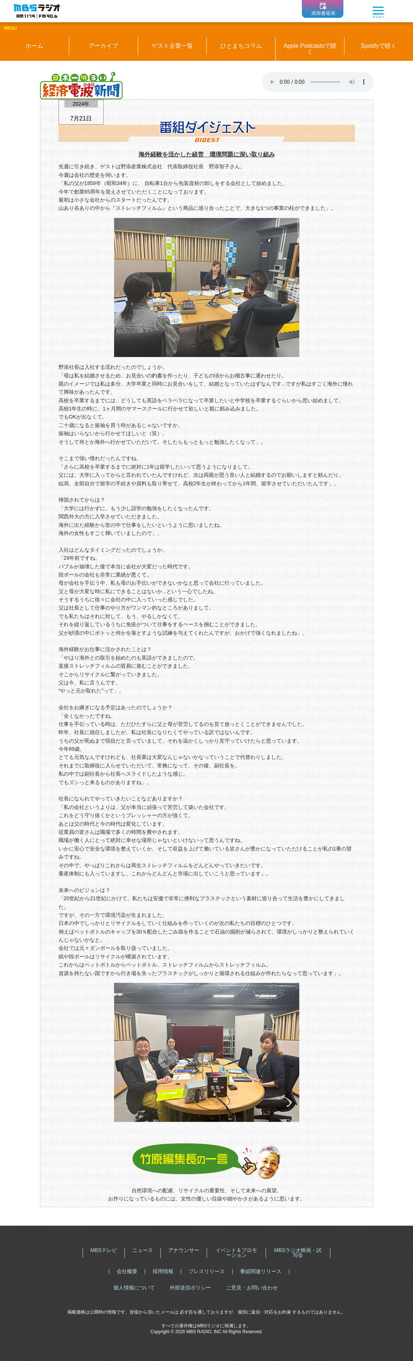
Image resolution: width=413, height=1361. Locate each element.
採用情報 (163, 1271)
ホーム (34, 46)
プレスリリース (207, 1271)
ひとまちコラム (241, 46)
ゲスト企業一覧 (172, 46)
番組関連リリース (261, 1271)
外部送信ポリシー (190, 1288)
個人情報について (134, 1288)
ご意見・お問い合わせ (252, 1288)
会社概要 (127, 1271)
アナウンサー (183, 1250)
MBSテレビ (103, 1250)
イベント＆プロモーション (236, 1252)
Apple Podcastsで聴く (309, 49)
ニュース (142, 1250)
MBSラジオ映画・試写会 (298, 1252)
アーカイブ (103, 46)
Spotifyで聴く (379, 46)
